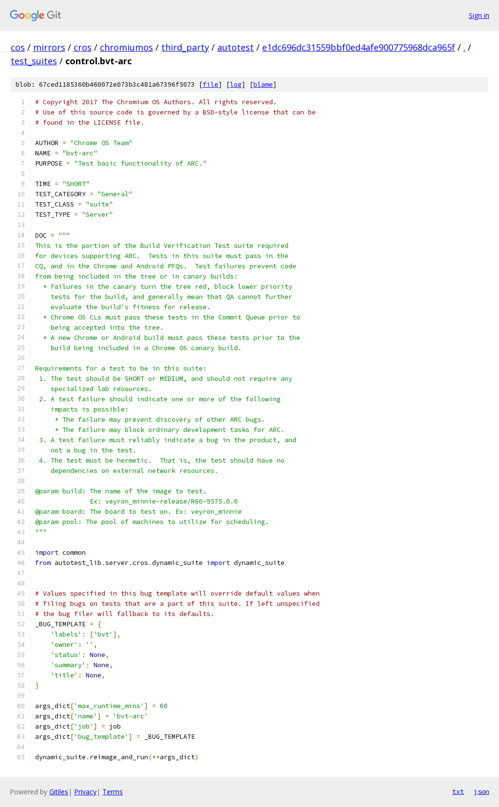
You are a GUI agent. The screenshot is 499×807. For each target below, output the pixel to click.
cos (18, 47)
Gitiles (58, 791)
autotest (235, 47)
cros (83, 47)
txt (458, 791)
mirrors (49, 47)
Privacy (85, 791)
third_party (185, 47)
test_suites (34, 61)
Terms (112, 791)
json (481, 791)
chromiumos (126, 47)
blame (263, 84)
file (210, 84)
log (236, 84)
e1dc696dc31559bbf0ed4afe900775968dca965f (358, 47)
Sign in (479, 15)
